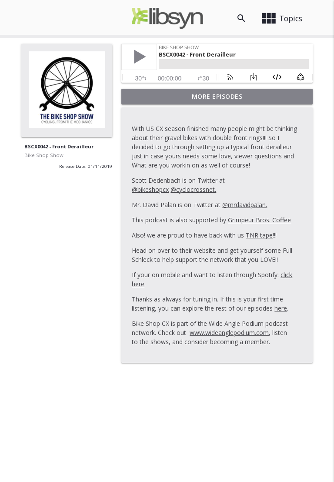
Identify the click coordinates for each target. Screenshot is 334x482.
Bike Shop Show (43, 155)
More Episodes (217, 96)
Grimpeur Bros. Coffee (259, 220)
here (280, 308)
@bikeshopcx (150, 189)
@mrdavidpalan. (244, 205)
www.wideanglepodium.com (229, 332)
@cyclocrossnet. (193, 189)
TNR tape (259, 235)
